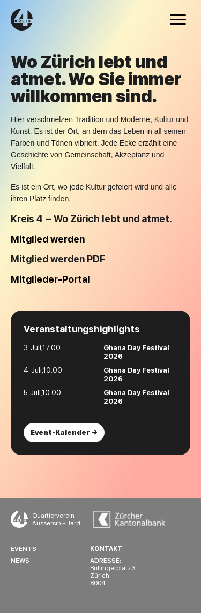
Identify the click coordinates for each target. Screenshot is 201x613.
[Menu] (178, 20)
